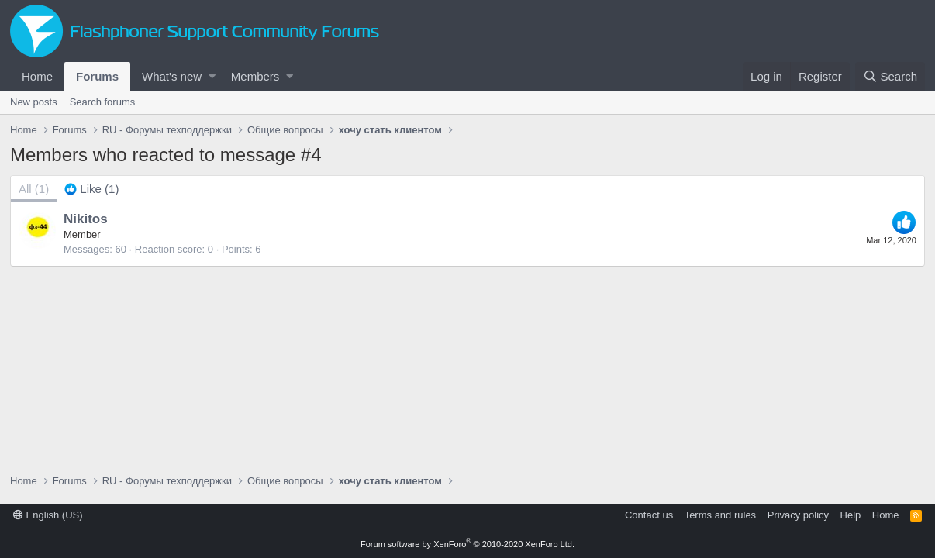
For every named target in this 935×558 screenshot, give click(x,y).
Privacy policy (798, 515)
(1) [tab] (34, 188)
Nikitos (86, 219)
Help (850, 515)
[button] (212, 76)
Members (255, 76)
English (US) (48, 515)
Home (37, 76)
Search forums (103, 102)
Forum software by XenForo (467, 544)
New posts (33, 102)
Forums (97, 76)
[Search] (890, 76)
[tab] (91, 189)
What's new (172, 76)
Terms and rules (720, 515)
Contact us (649, 515)
